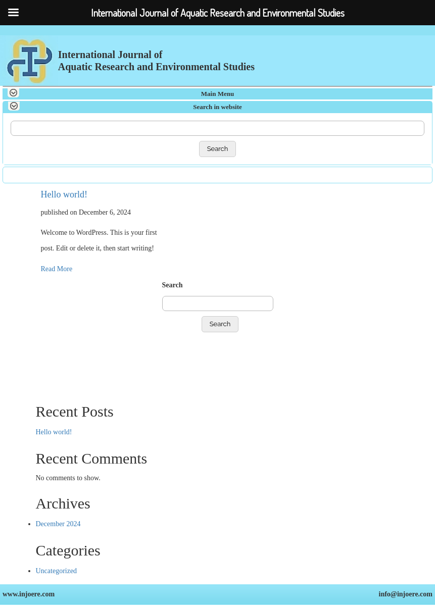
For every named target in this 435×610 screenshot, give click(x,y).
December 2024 (58, 524)
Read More (57, 269)
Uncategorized (56, 571)
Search (217, 148)
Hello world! (64, 194)
